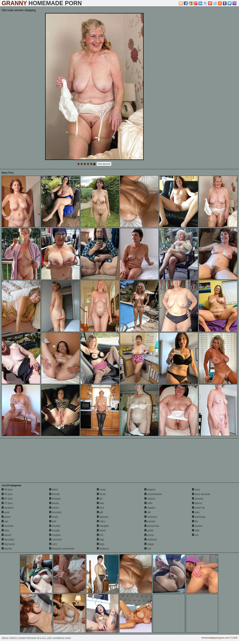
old (147, 512)
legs (100, 544)
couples (55, 535)
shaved (197, 498)
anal (5, 512)
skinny (197, 503)
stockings (199, 516)
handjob (103, 526)
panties (149, 521)
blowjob (55, 498)
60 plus (7, 498)
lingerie (149, 489)
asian (6, 516)
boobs (54, 503)
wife (195, 530)
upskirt (197, 526)
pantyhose (151, 526)
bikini (53, 489)
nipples (149, 507)
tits (195, 521)
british (54, 507)
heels (101, 530)
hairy (101, 521)
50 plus (7, 494)
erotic (101, 489)
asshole (7, 526)
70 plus (7, 503)
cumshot (55, 539)
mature (149, 498)
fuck (100, 507)
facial (101, 494)
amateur (8, 507)
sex (147, 548)
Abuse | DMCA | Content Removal (19, 637)
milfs (148, 503)
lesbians (103, 548)
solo (196, 512)
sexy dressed (201, 494)
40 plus (7, 489)
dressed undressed (61, 548)
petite (149, 530)
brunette (55, 512)
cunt (53, 544)
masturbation (153, 494)
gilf (100, 512)
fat (99, 498)
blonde (54, 494)
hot (100, 535)
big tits (7, 548)
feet (100, 503)
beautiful (8, 539)
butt (52, 521)
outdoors (150, 516)
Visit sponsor (103, 164)
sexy (196, 489)
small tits (198, 507)
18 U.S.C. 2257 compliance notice (54, 637)
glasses (102, 516)
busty (53, 516)
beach (6, 535)
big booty (8, 544)
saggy (149, 544)
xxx (195, 535)
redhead (150, 539)
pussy (149, 535)
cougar (54, 530)
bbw (5, 530)
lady (100, 539)
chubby (54, 526)
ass (5, 521)
